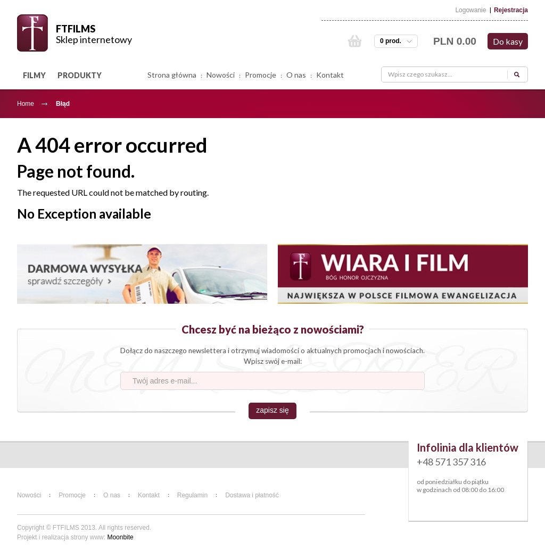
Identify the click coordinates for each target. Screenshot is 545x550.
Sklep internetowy (94, 39)
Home (25, 103)
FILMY (34, 75)
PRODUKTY (79, 75)
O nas (296, 74)
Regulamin (192, 495)
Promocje (260, 74)
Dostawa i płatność (252, 495)
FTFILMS (75, 29)
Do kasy (508, 41)
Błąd (63, 103)
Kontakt (330, 74)
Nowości (221, 74)
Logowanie (470, 10)
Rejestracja (511, 10)
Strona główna (171, 74)
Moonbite (120, 537)
